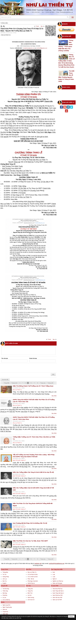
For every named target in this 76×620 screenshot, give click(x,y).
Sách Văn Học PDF (57, 597)
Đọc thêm (54, 395)
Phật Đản (5, 595)
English (4, 583)
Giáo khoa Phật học (57, 588)
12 (37, 383)
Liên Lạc (5, 579)
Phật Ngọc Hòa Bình (33, 581)
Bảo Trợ (5, 581)
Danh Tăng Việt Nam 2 (58, 593)
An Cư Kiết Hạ (6, 599)
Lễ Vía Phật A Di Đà (33, 574)
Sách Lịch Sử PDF (57, 599)
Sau (42, 26)
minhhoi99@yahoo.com (41, 48)
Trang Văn (30, 588)
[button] (73, 17)
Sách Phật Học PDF (58, 595)
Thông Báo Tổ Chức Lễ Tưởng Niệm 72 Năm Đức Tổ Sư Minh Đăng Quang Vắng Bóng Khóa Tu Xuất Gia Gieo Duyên (66, 61)
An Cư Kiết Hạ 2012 (33, 576)
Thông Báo (5, 572)
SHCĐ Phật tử (31, 583)
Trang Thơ (30, 591)
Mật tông (5, 593)
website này (38, 563)
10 (31, 383)
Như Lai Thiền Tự (5, 35)
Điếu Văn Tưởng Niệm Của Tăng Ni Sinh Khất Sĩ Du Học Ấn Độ (33, 472)
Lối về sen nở (31, 599)
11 (34, 383)
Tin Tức (4, 574)
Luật (54, 574)
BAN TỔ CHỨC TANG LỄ (19, 460)
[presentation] (15, 367)
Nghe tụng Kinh (6, 605)
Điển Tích (30, 593)
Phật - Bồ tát (31, 579)
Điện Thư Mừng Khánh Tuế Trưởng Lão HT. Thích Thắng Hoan (33, 386)
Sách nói (5, 609)
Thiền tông (5, 591)
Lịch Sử (30, 595)
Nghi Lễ (54, 579)
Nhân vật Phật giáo (57, 583)
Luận (54, 576)
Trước (37, 26)
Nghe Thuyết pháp (7, 607)
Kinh (54, 572)
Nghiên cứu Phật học (58, 581)
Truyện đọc (5, 611)
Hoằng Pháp (6, 576)
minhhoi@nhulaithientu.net (56, 563)
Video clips (5, 613)
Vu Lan (4, 597)
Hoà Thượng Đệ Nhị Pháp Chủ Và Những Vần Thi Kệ (30, 523)
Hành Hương (31, 597)
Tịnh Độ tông (6, 588)
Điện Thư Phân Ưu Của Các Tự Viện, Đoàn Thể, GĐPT (30, 541)
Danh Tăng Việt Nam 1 (58, 591)
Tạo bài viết (5, 379)
